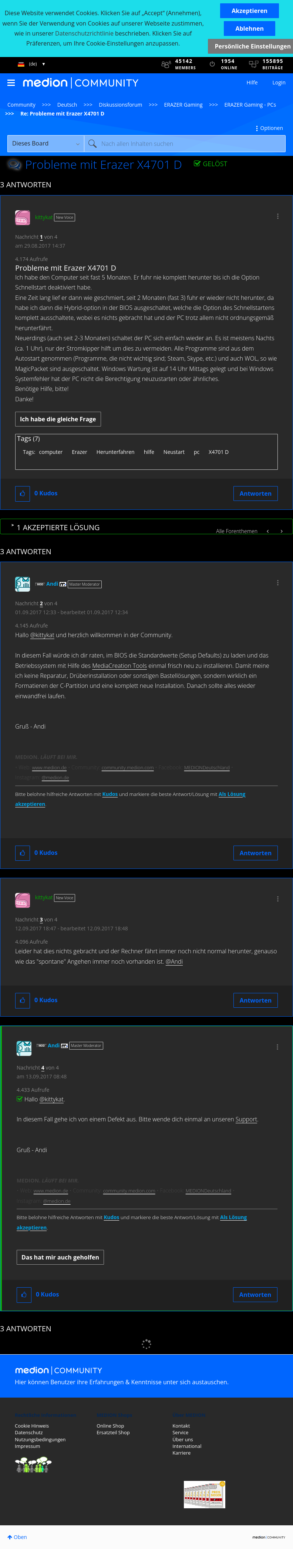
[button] (249, 10)
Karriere (181, 1452)
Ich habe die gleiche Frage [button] (58, 419)
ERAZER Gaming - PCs (250, 104)
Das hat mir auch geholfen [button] (60, 1257)
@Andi (174, 961)
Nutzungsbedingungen (40, 1439)
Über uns (182, 1439)
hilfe (149, 451)
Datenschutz (29, 1432)
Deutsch (67, 104)
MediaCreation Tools (119, 666)
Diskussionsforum (120, 104)
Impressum (27, 1446)
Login (279, 82)
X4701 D (219, 451)
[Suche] (185, 143)
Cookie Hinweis (32, 1425)
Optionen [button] (271, 127)
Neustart (174, 451)
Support (246, 1119)
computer (51, 451)
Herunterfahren (116, 451)
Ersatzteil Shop (113, 1432)
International (186, 1446)
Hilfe (252, 82)
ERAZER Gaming (183, 104)
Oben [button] (20, 1536)
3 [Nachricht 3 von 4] (41, 919)
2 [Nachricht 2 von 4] (41, 603)
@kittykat (42, 635)
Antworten (256, 493)
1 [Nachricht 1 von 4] (41, 236)
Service (180, 1432)
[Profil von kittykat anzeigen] (44, 217)
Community (21, 104)
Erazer (79, 451)
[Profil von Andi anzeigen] (52, 583)
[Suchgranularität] (45, 143)
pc (196, 451)
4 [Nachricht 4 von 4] (42, 1067)
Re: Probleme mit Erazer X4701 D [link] (62, 113)
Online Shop (110, 1425)
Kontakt (181, 1425)
